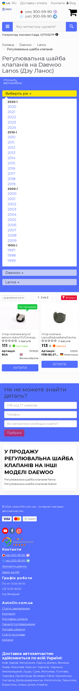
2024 (12, 127)
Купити (20, 368)
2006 (12, 225)
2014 (11, 158)
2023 (12, 122)
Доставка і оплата (33, 3)
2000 (12, 194)
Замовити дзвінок (14, 566)
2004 (12, 214)
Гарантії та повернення (18, 624)
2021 (11, 112)
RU (14, 3)
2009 (12, 240)
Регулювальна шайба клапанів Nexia (29, 479)
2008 (12, 235)
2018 (11, 179)
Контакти (58, 3)
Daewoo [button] (14, 273)
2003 (12, 209)
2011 (11, 142)
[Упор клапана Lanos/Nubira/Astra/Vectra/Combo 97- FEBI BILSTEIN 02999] (59, 317)
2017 (11, 173)
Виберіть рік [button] (18, 93)
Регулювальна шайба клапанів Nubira (30, 483)
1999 (12, 260)
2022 (12, 117)
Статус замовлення (16, 608)
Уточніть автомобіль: (12, 81)
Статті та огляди (13, 634)
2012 (11, 147)
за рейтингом (13, 297)
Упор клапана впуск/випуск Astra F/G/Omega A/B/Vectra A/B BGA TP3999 (18, 335)
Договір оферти (13, 629)
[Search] (71, 27)
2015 (11, 163)
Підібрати (14, 433)
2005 (12, 220)
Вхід (71, 3)
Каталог (8, 639)
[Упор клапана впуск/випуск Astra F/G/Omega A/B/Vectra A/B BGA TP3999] (20, 317)
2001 (11, 199)
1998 (12, 255)
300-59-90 (36, 11)
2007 (12, 230)
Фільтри (69, 297)
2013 (11, 153)
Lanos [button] (12, 282)
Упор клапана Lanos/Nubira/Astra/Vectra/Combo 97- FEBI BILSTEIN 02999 (59, 335)
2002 (12, 204)
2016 (11, 168)
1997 (11, 250)
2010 (11, 137)
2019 (11, 184)
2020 (12, 107)
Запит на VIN (10, 572)
